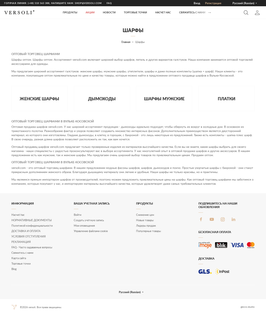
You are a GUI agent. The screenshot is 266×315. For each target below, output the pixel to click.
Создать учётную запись (89, 220)
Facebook (200, 219)
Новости (109, 12)
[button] (246, 12)
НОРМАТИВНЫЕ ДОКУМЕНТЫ (31, 220)
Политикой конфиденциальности (32, 225)
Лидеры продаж (146, 225)
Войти (77, 215)
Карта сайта (18, 258)
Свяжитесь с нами (192, 12)
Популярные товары (148, 231)
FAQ (109, 3)
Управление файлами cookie (91, 231)
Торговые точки (21, 263)
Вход (197, 3)
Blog (14, 269)
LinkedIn (233, 219)
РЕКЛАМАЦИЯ (21, 242)
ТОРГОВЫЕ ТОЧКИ (135, 12)
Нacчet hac (163, 12)
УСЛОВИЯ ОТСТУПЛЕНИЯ (28, 236)
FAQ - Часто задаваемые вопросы (31, 247)
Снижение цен (145, 215)
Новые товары (145, 220)
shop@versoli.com (88, 3)
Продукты (70, 12)
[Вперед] (209, 13)
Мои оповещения (84, 225)
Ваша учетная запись (92, 203)
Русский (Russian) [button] (244, 3)
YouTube (211, 219)
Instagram (222, 219)
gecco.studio (248, 307)
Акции (90, 12)
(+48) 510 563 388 (38, 3)
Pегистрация (213, 3)
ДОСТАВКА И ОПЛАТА (26, 231)
